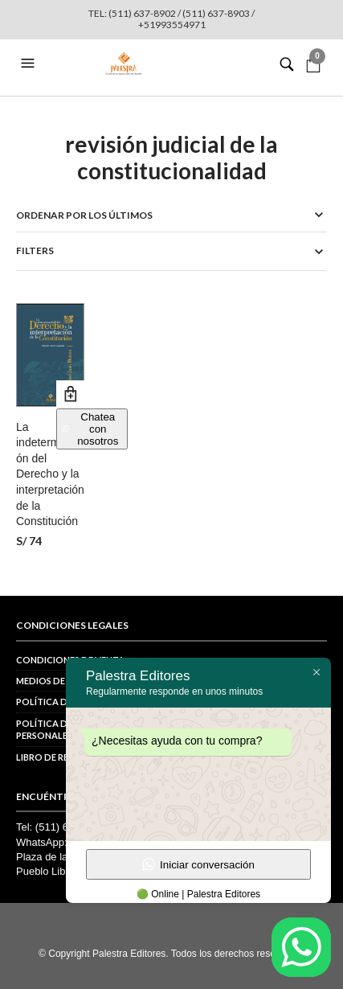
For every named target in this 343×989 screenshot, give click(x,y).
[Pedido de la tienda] (171, 215)
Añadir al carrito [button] (70, 394)
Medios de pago (54, 680)
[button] (29, 63)
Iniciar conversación (198, 864)
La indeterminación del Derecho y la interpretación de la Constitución (50, 474)
